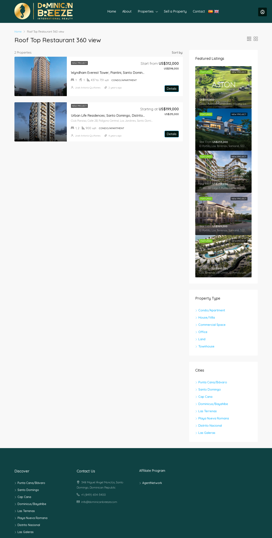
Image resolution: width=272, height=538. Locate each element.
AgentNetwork (152, 483)
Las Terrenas (207, 411)
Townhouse (206, 346)
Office (202, 332)
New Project (79, 63)
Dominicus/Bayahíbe (213, 404)
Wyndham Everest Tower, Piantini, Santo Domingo (109, 73)
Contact (199, 11)
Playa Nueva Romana (213, 418)
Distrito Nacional (210, 425)
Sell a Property (175, 11)
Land (201, 339)
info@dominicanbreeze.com (99, 502)
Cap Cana (205, 397)
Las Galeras (206, 433)
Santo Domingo (209, 389)
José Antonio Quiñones (87, 87)
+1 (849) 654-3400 (93, 495)
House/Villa (206, 317)
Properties (146, 11)
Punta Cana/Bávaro (212, 382)
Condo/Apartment (211, 310)
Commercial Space (212, 325)
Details (172, 89)
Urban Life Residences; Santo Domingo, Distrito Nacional (114, 115)
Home (111, 11)
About (127, 11)
